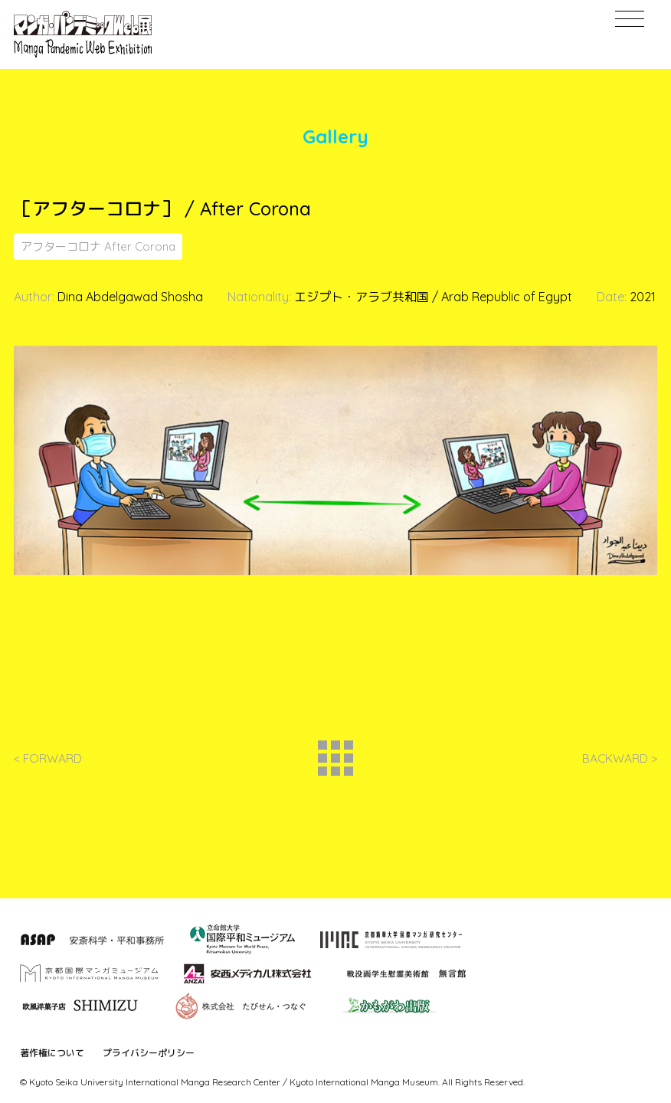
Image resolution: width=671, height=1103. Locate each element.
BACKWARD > (619, 762)
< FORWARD (48, 762)
